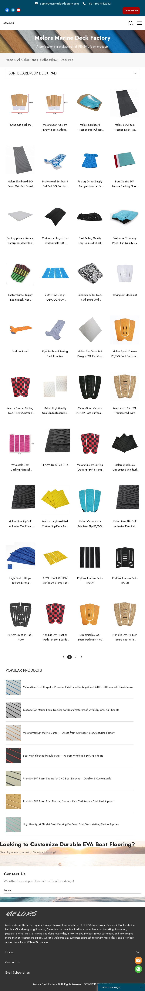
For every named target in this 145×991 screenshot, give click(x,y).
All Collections (26, 60)
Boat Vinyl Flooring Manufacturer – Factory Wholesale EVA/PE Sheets (63, 756)
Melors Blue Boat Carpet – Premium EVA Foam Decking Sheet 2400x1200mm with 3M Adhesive (78, 687)
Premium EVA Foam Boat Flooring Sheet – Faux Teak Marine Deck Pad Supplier (68, 801)
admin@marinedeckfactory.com (59, 3)
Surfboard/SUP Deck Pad (56, 60)
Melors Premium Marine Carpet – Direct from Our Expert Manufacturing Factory (69, 733)
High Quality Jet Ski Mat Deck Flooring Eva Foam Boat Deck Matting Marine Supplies (71, 824)
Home (9, 60)
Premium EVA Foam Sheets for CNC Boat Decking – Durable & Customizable (67, 778)
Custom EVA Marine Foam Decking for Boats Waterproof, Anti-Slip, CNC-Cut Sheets (71, 710)
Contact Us (131, 10)
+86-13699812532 (99, 3)
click (72, 41)
